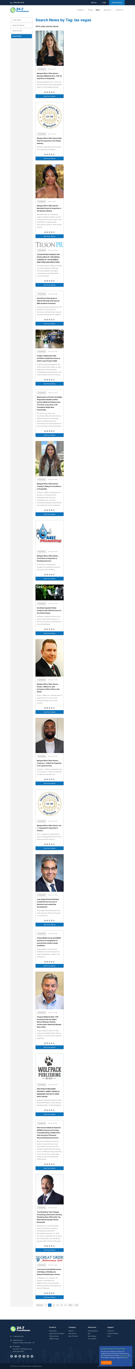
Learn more (123, 1355)
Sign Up (93, 2)
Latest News (17, 20)
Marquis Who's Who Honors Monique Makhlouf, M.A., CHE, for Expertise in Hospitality (49, 76)
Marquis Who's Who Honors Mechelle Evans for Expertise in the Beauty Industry (49, 208)
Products (52, 1327)
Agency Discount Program (56, 1333)
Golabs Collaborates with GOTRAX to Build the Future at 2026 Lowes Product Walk (48, 358)
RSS (89, 1333)
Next (70, 1305)
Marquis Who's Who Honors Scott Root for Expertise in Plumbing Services (47, 558)
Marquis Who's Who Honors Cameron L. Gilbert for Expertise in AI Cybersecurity (49, 763)
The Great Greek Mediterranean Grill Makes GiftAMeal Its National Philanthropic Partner (49, 1272)
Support (110, 1327)
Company (72, 1327)
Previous (40, 1305)
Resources (92, 1327)
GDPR (126, 1357)
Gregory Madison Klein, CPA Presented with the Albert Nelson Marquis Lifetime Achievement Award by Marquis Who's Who (49, 1022)
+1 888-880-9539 (17, 2)
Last (76, 1305)
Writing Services (54, 1336)
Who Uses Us (72, 1333)
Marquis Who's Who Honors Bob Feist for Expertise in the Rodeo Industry (49, 141)
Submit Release (117, 2)
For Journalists (92, 1338)
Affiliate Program (54, 1338)
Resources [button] (107, 10)
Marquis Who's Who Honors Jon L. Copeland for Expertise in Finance (49, 828)
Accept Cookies (106, 1362)
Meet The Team (73, 1336)
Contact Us (119, 10)
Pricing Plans (53, 1331)
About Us (71, 1331)
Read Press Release (49, 96)
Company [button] (80, 10)
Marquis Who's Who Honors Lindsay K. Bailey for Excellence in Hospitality (49, 486)
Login (104, 2)
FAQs (109, 1336)
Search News (17, 36)
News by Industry (18, 25)
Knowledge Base (93, 1331)
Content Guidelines (112, 1333)
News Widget (92, 1336)
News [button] (98, 10)
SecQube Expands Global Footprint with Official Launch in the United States (49, 610)
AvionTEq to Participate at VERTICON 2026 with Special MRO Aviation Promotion (48, 301)
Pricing (90, 10)
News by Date (17, 30)
